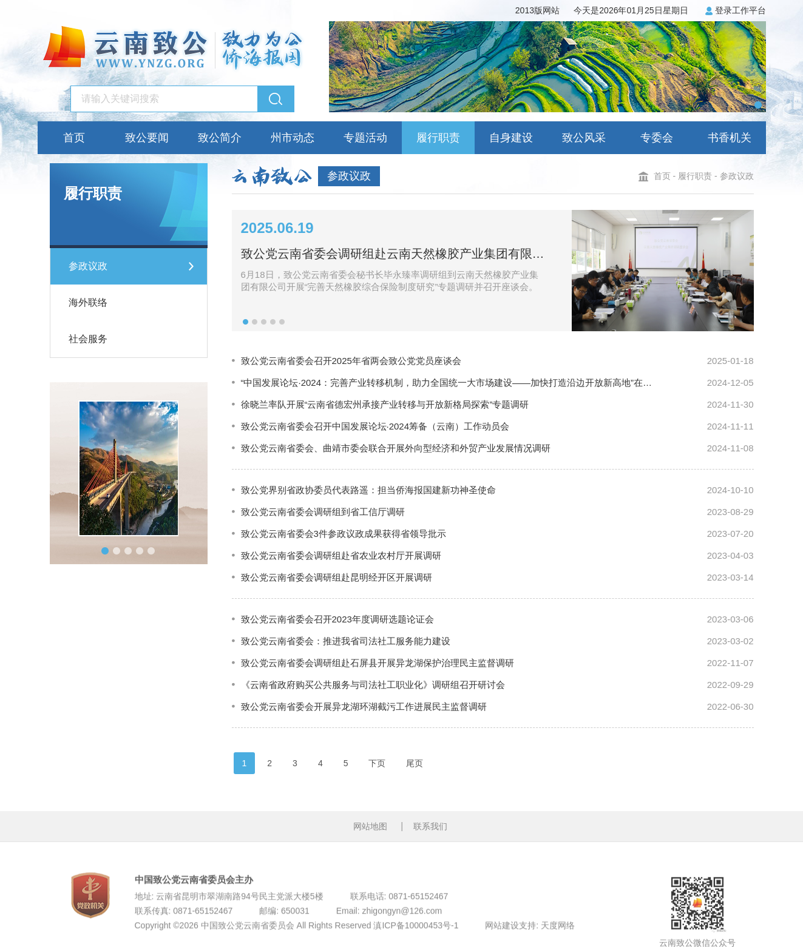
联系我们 (430, 835)
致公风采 (584, 138)
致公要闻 (147, 138)
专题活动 (365, 138)
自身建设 (511, 138)
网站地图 (370, 835)
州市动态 (292, 138)
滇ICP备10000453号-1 (415, 941)
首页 (74, 138)
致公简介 (220, 138)
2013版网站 (537, 10)
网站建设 (502, 941)
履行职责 (438, 138)
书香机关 (729, 138)
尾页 (414, 763)
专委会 (656, 138)
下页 (376, 763)
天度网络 (558, 941)
